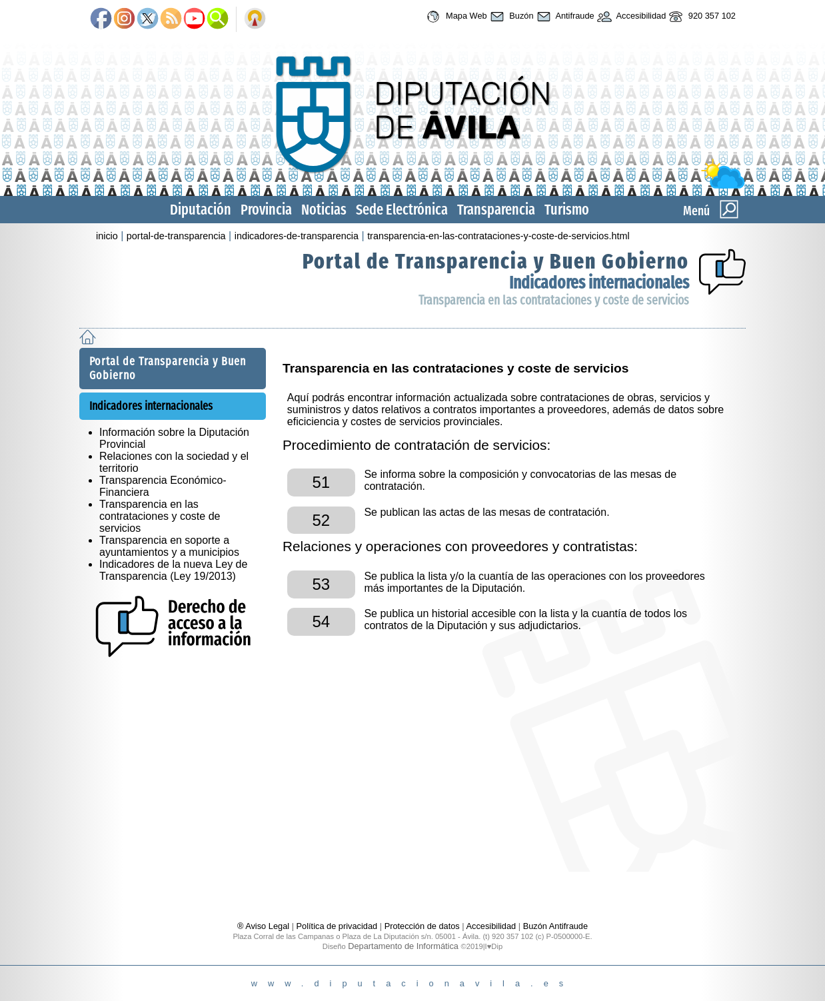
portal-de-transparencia (176, 236)
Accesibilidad (630, 17)
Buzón (510, 17)
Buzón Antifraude (555, 926)
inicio (107, 236)
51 (321, 482)
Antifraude (564, 17)
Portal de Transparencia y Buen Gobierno (496, 261)
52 (321, 520)
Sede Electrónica (402, 210)
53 (321, 584)
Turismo (566, 210)
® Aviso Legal (264, 926)
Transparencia (496, 210)
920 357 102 (701, 17)
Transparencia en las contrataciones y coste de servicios (553, 300)
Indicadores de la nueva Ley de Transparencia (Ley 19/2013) (173, 570)
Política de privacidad (337, 926)
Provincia (266, 210)
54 (321, 621)
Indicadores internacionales (599, 283)
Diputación (200, 210)
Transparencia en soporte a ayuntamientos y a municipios (169, 546)
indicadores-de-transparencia (297, 236)
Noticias (324, 210)
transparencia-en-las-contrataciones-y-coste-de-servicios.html (498, 236)
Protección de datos (422, 926)
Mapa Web (454, 17)
